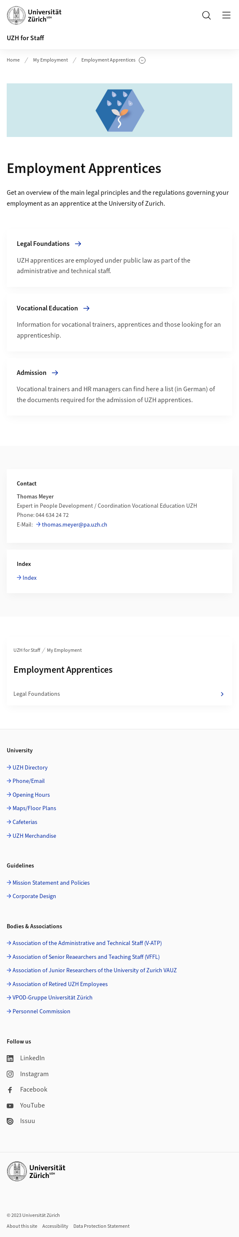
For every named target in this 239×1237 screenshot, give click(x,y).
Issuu (21, 1121)
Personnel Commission (41, 1011)
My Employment (50, 60)
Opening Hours (31, 795)
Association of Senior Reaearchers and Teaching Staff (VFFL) (86, 957)
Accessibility (55, 1226)
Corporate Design (34, 896)
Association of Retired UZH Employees (60, 984)
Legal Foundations (119, 694)
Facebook (27, 1089)
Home (13, 60)
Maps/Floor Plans (34, 808)
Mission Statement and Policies (51, 883)
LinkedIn (26, 1058)
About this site (22, 1226)
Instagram (28, 1074)
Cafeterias (25, 822)
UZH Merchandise (34, 836)
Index (29, 578)
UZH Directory (30, 768)
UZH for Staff (25, 38)
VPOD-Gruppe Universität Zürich (53, 998)
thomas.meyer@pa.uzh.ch (74, 525)
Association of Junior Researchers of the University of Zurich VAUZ (95, 970)
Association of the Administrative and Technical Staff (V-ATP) (87, 943)
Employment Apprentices (113, 60)
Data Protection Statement (101, 1226)
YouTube (26, 1105)
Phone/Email (29, 781)
